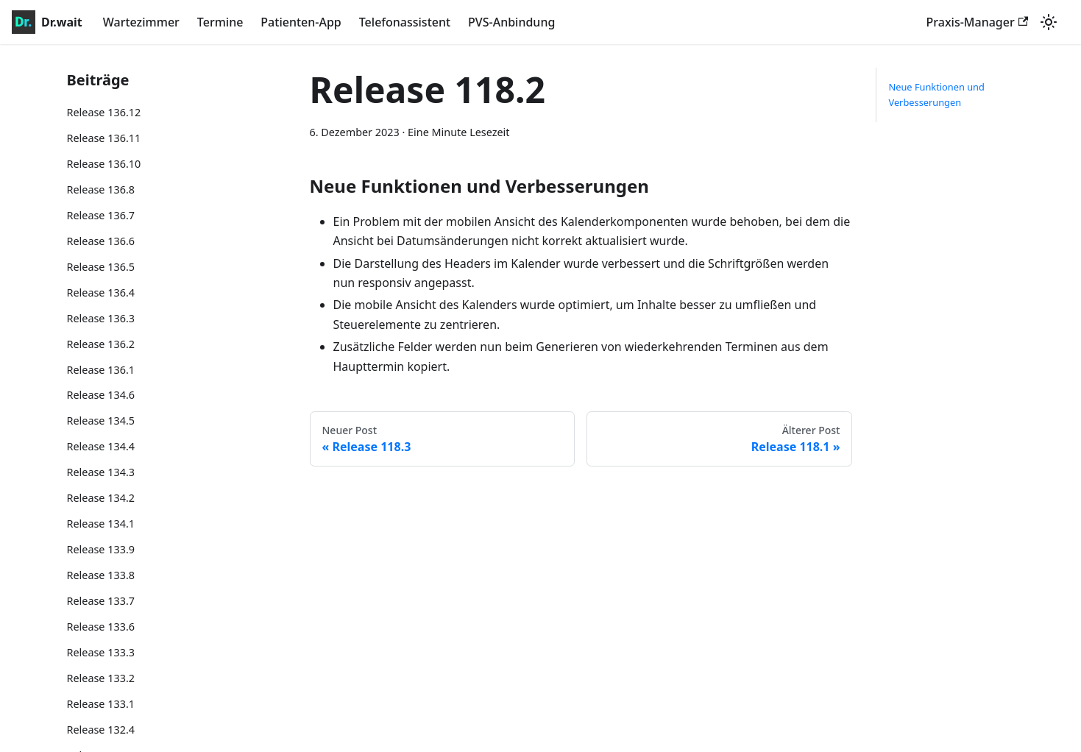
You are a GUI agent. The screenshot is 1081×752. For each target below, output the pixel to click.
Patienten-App (300, 22)
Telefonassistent (404, 22)
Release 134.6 (101, 395)
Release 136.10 (104, 164)
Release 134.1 (101, 524)
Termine (220, 22)
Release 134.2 (101, 498)
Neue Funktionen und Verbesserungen (936, 94)
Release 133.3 (101, 652)
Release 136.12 (104, 112)
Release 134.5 (101, 421)
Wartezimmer (141, 22)
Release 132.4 (101, 730)
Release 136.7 (101, 215)
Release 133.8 (101, 575)
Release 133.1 (101, 704)
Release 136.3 (101, 318)
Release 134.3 (101, 472)
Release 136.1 (101, 370)
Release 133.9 (101, 549)
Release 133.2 (101, 678)
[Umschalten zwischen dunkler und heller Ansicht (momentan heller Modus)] (1048, 22)
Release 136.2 (101, 344)
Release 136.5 (101, 267)
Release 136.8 (101, 189)
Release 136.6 (101, 241)
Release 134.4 (101, 446)
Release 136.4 (101, 292)
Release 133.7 (101, 601)
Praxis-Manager (977, 22)
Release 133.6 (101, 627)
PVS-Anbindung (511, 22)
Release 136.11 (104, 138)
